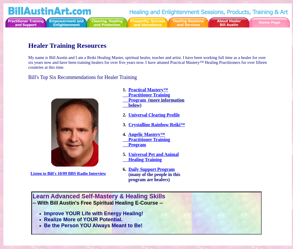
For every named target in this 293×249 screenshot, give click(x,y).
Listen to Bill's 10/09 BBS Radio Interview (68, 173)
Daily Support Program (151, 169)
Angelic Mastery (144, 134)
